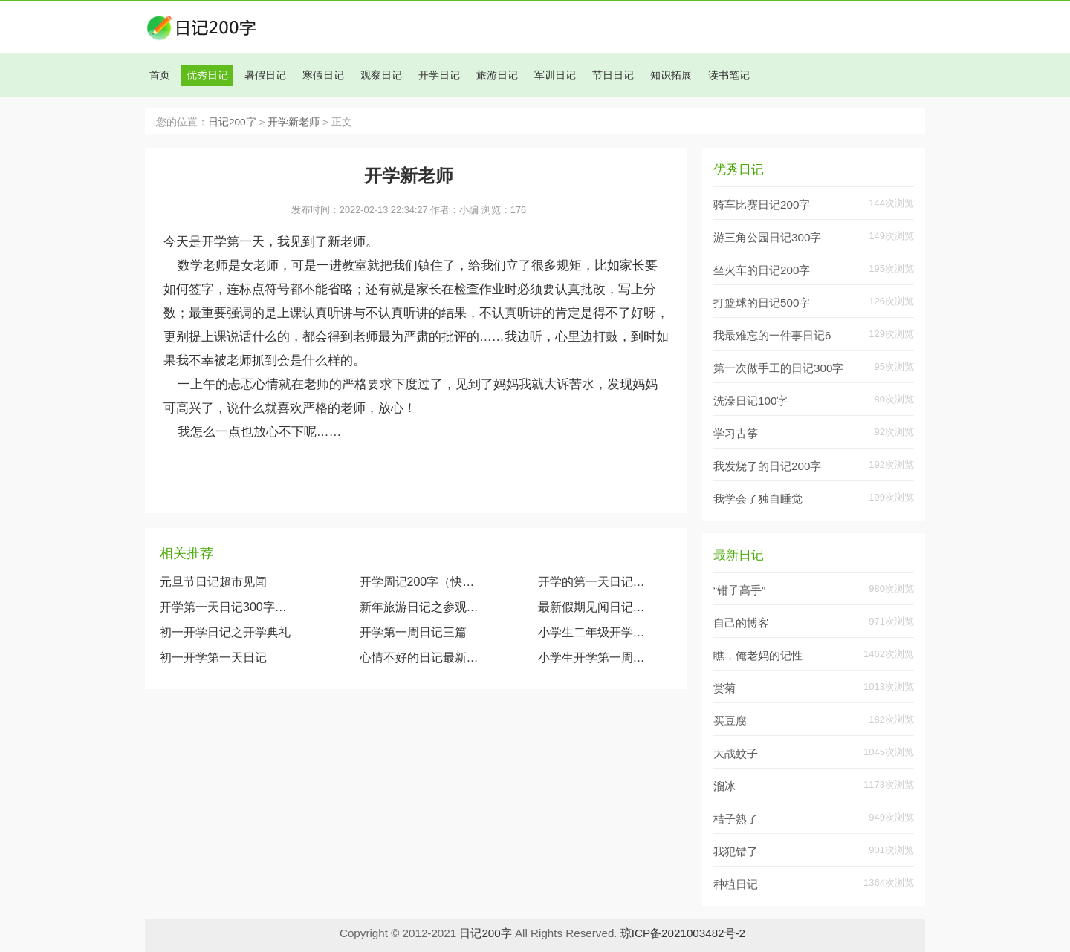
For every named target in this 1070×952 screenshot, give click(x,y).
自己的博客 (741, 622)
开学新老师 (294, 122)
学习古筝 (735, 433)
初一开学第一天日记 (213, 657)
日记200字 (232, 122)
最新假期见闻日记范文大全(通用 (595, 607)
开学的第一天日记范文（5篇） (595, 582)
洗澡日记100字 (750, 400)
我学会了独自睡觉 (757, 498)
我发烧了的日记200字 (767, 466)
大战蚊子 (735, 753)
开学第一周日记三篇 (413, 632)
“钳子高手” (739, 590)
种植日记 (735, 884)
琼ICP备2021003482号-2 (682, 933)
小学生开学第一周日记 (595, 657)
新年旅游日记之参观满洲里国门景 (419, 607)
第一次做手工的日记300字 (778, 368)
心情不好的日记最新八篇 (419, 657)
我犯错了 (735, 851)
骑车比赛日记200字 (761, 204)
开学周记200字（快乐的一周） (419, 582)
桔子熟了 (735, 818)
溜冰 (724, 786)
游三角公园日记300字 (767, 237)
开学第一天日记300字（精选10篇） (227, 607)
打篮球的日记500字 (761, 302)
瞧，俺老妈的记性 (757, 655)
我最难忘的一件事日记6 (772, 335)
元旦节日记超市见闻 (213, 582)
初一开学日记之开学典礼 (225, 632)
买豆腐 (730, 720)
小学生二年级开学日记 (595, 632)
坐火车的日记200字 (761, 270)
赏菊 (724, 688)
